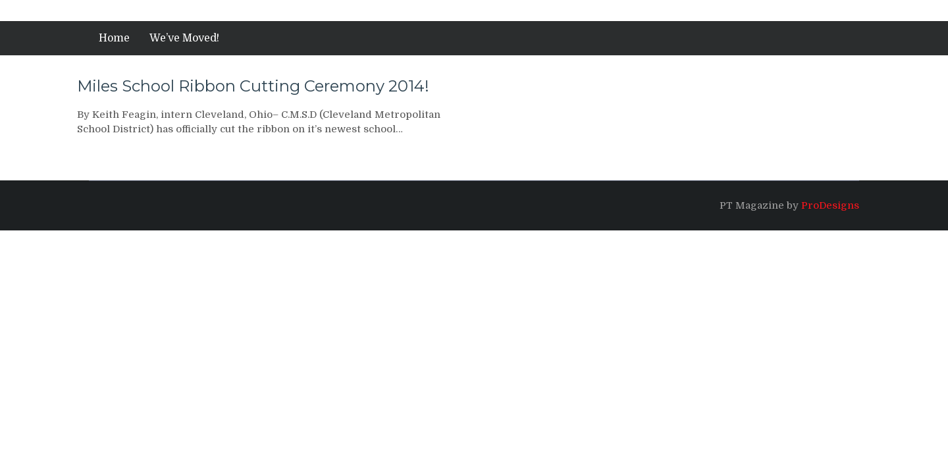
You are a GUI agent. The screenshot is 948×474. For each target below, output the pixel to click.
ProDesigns (830, 205)
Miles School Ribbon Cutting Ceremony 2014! (253, 85)
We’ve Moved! (184, 38)
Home (114, 38)
